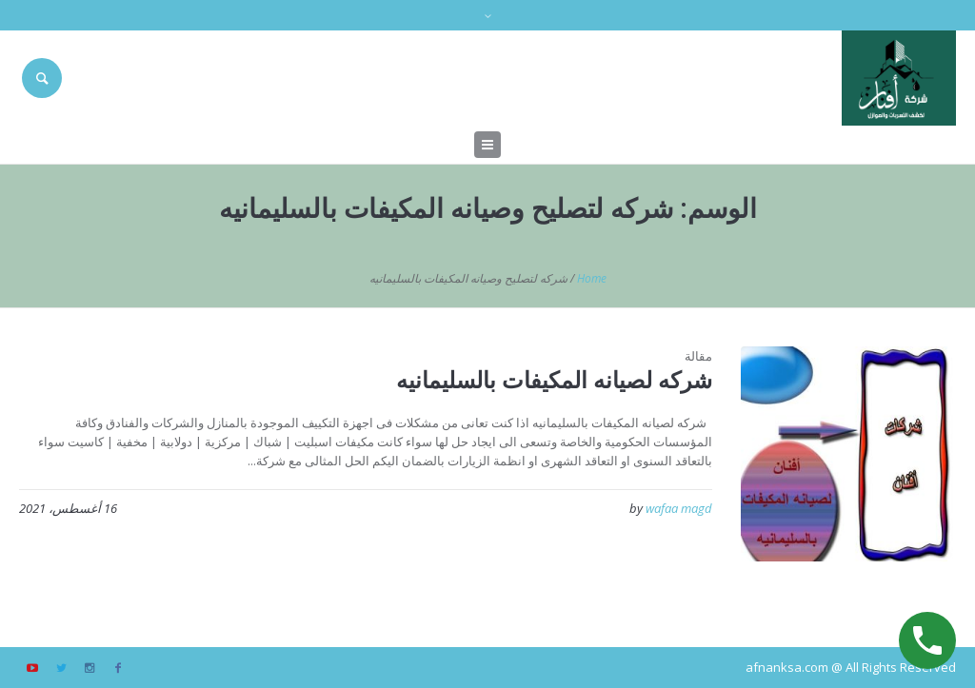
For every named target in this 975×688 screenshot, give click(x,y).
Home (592, 278)
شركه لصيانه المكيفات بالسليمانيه (554, 379)
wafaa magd (679, 508)
